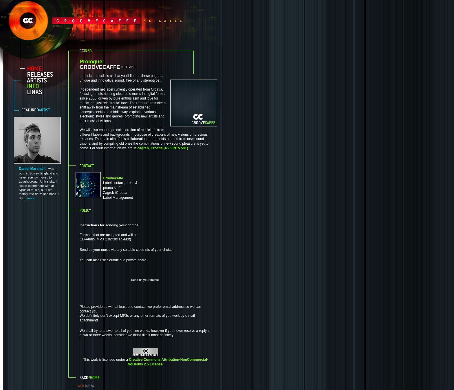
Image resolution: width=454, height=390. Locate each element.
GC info (85, 50)
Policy (86, 209)
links (42, 92)
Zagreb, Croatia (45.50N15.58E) (162, 148)
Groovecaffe (113, 178)
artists (42, 80)
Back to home (90, 377)
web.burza (84, 385)
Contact (87, 165)
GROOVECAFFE (137, 64)
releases (42, 74)
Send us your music (145, 280)
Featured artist (39, 110)
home (42, 68)
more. (31, 198)
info (42, 86)
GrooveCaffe (80, 20)
